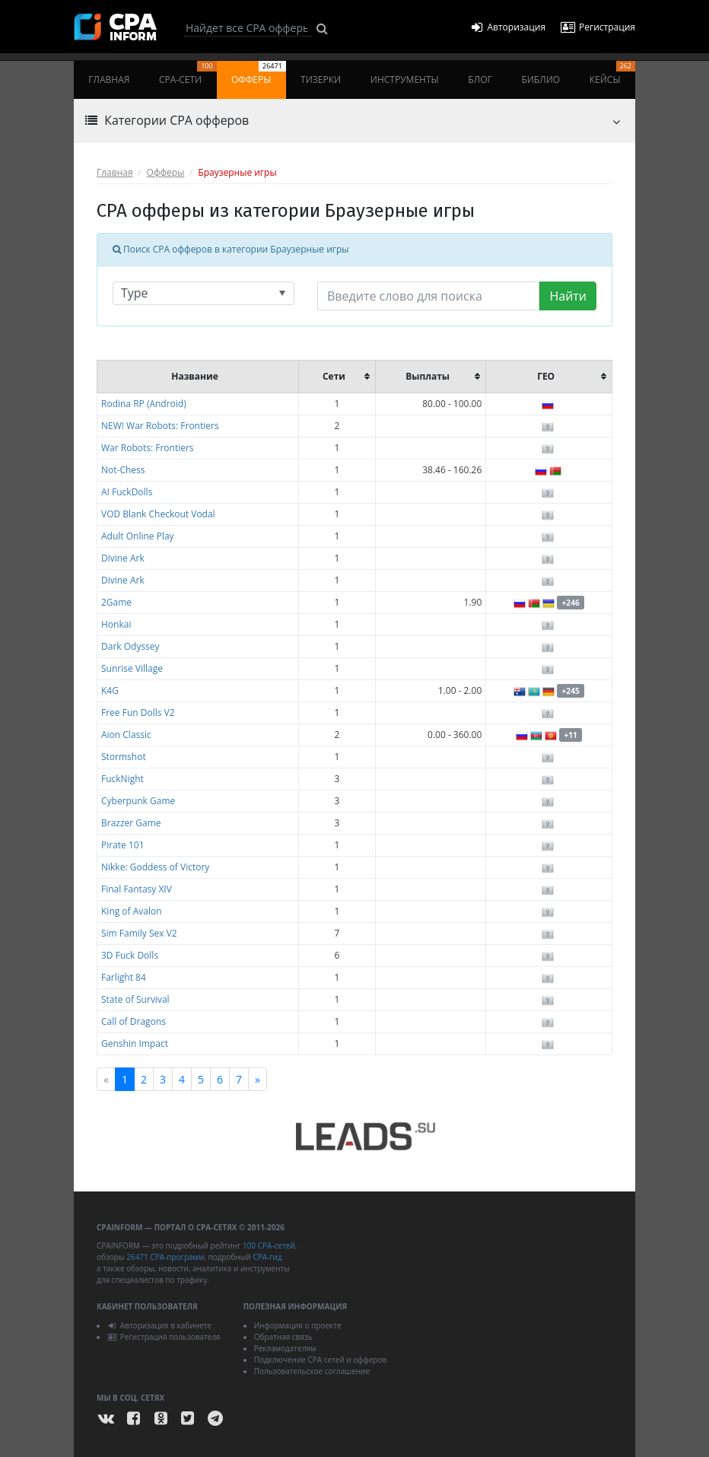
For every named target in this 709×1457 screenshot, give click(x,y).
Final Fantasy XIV (136, 889)
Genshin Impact (134, 1043)
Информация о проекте (298, 1325)
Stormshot (123, 756)
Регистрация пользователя (164, 1336)
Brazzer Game (131, 822)
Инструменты (404, 79)
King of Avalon (131, 911)
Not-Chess (123, 469)
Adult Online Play (137, 536)
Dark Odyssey (130, 646)
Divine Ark (123, 558)
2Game (116, 602)
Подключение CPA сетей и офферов (320, 1359)
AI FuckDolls (126, 491)
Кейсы (612, 73)
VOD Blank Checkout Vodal (158, 513)
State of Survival (135, 999)
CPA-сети (188, 73)
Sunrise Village (132, 668)
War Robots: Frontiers (147, 447)
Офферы (258, 73)
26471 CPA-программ (165, 1257)
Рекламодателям (285, 1348)
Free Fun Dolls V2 (138, 712)
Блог (479, 79)
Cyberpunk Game (138, 800)
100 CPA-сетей (269, 1245)
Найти (568, 296)
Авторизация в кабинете (159, 1325)
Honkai (116, 624)
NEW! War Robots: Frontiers (160, 425)
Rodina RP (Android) (143, 403)
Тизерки (320, 79)
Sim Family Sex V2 (139, 933)
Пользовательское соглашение (312, 1371)
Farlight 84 (123, 977)
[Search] (248, 28)
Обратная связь (283, 1336)
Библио (540, 79)
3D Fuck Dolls (129, 955)
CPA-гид (267, 1257)
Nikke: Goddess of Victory (155, 867)
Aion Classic (126, 734)
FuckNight (122, 778)
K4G (110, 690)
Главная (108, 79)
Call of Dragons (133, 1021)
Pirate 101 (123, 844)
